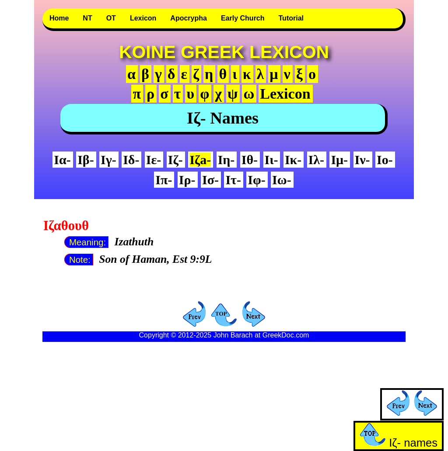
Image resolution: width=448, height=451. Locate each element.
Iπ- (163, 179)
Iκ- (293, 159)
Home (59, 18)
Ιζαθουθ (66, 225)
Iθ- (250, 159)
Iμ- (339, 159)
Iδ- (131, 159)
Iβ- (85, 159)
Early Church (243, 18)
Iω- (281, 179)
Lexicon (143, 18)
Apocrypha (188, 18)
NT (87, 18)
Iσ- (210, 179)
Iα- (62, 159)
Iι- (271, 159)
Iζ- (175, 159)
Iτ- (233, 179)
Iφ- (256, 179)
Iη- (226, 159)
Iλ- (316, 159)
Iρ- (187, 179)
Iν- (362, 159)
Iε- (153, 159)
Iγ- (108, 159)
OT (111, 18)
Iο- (385, 159)
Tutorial (291, 18)
